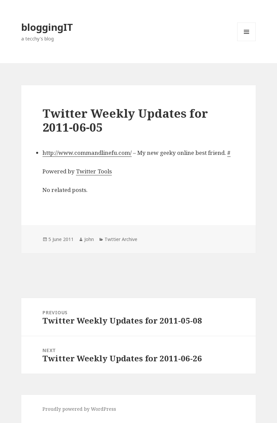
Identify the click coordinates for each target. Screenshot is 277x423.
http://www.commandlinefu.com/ (87, 152)
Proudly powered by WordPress (79, 409)
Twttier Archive (120, 239)
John (89, 239)
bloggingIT (47, 27)
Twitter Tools (94, 171)
